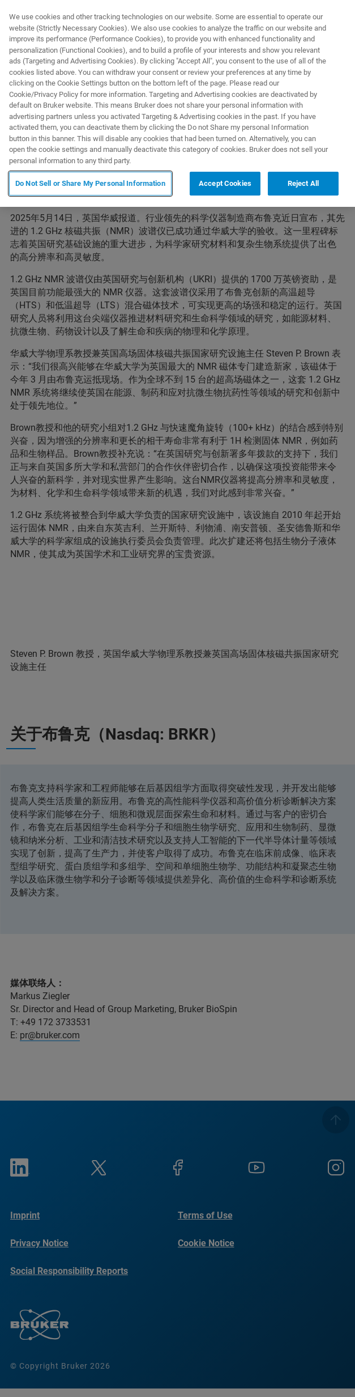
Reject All (303, 183)
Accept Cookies (225, 183)
